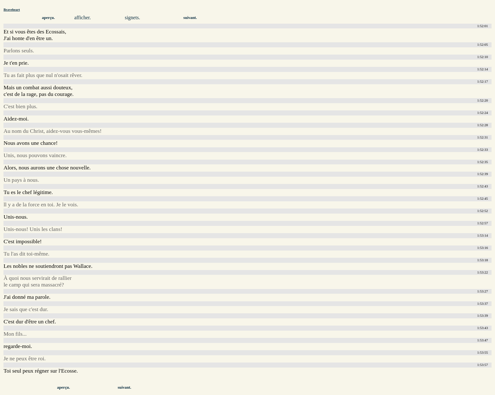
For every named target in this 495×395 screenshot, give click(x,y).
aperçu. (48, 17)
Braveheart (11, 9)
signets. (132, 17)
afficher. (82, 17)
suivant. (190, 17)
